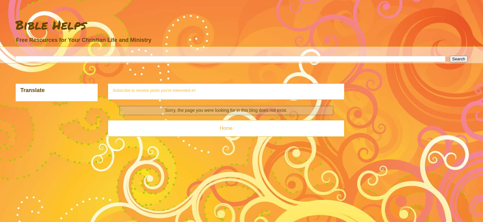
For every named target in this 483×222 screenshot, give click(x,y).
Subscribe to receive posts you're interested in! (154, 90)
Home (226, 128)
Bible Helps (50, 25)
